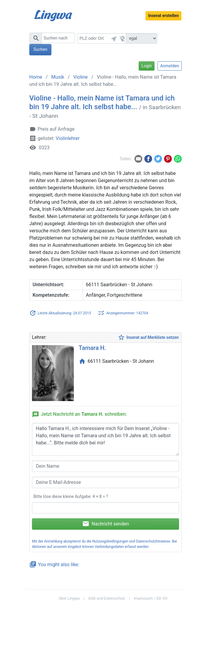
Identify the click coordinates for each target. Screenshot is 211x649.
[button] (112, 38)
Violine (80, 77)
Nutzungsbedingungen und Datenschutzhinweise (131, 541)
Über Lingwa (69, 598)
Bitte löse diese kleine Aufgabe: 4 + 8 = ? (70, 496)
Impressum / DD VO (150, 598)
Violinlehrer (67, 138)
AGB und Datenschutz (106, 598)
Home (35, 77)
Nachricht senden (105, 523)
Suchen (40, 49)
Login (146, 65)
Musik (57, 77)
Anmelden (169, 65)
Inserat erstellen (163, 15)
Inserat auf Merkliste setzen (148, 337)
